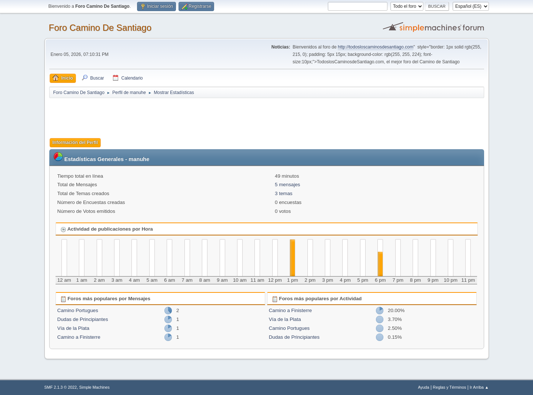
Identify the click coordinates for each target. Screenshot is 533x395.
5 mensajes (287, 184)
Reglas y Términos (449, 387)
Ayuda (423, 387)
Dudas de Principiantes (82, 319)
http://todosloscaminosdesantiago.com (375, 47)
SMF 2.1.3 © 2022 (60, 387)
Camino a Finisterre (78, 337)
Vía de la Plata (73, 328)
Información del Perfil (75, 142)
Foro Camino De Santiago (100, 28)
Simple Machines (94, 387)
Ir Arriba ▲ (479, 387)
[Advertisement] (179, 115)
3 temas (283, 193)
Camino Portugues (77, 310)
